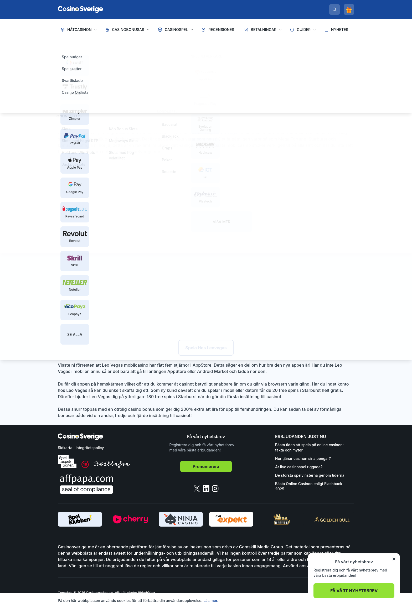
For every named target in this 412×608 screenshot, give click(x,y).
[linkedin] (206, 488)
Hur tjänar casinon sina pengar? (303, 458)
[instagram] (215, 488)
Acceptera (342, 600)
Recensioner (221, 29)
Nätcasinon (79, 29)
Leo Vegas (230, 132)
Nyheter (339, 29)
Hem (62, 44)
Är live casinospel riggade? (298, 467)
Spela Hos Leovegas (205, 347)
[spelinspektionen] (67, 461)
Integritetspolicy (90, 447)
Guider (304, 29)
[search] (334, 9)
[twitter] (197, 488)
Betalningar (263, 29)
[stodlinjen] (112, 466)
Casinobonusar (128, 29)
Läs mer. (210, 600)
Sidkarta (65, 447)
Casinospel (176, 29)
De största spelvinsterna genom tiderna (309, 475)
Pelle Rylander (126, 84)
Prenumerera (206, 466)
